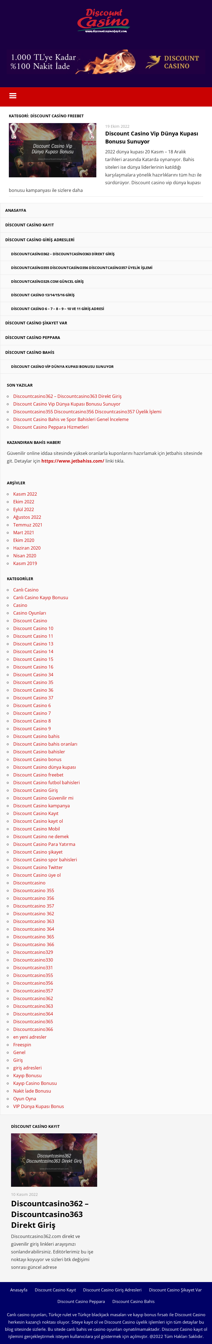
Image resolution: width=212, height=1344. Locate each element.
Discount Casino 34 (33, 675)
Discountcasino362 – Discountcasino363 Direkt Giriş (63, 253)
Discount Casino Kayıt (29, 224)
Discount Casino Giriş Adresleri (40, 239)
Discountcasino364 (33, 1014)
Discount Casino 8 (32, 721)
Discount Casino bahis (36, 736)
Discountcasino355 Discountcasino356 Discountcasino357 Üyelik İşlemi (81, 267)
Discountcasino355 (33, 975)
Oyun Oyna (24, 1099)
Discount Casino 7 (32, 713)
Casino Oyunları (29, 613)
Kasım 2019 (25, 563)
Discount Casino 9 (32, 729)
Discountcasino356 (33, 983)
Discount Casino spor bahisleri (45, 860)
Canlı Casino (26, 590)
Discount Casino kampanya (41, 806)
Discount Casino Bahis (29, 352)
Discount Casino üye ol (37, 875)
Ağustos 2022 (27, 517)
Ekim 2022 (23, 502)
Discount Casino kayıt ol (38, 821)
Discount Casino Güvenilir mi (43, 798)
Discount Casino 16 (33, 667)
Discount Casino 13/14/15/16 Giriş (43, 294)
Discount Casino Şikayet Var (36, 322)
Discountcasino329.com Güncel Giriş (47, 281)
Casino (20, 605)
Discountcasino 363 (33, 921)
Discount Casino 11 (33, 636)
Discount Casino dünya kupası (44, 767)
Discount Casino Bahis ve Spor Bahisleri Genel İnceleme (71, 419)
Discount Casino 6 (32, 705)
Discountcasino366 (33, 1029)
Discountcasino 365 (33, 937)
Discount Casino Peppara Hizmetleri (51, 427)
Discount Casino (30, 621)
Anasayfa (15, 210)
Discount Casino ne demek (41, 836)
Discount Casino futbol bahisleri (46, 783)
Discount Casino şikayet (38, 852)
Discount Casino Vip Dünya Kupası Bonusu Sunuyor (62, 366)
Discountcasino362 (33, 998)
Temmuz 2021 (28, 525)
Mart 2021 (23, 533)
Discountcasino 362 (33, 914)
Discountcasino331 (33, 968)
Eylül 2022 (23, 509)
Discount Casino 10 (33, 628)
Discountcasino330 (33, 960)
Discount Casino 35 (33, 682)
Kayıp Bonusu (27, 1076)
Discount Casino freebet (38, 775)
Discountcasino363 (33, 1006)
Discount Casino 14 (33, 651)
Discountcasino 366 (33, 944)
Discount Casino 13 (33, 644)
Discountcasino (29, 883)
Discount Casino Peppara (32, 337)
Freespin (22, 1045)
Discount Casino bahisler (39, 752)
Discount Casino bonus (37, 759)
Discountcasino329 (33, 952)
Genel (19, 1052)
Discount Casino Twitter (38, 867)
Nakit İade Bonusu (32, 1091)
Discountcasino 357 (33, 906)
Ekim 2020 (23, 540)
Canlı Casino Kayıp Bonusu (40, 597)
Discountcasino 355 (33, 890)
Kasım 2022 (25, 494)
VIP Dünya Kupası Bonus (38, 1106)
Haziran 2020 (27, 548)
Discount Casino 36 (33, 690)
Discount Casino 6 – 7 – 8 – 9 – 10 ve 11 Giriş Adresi (57, 308)
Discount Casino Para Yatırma (44, 844)
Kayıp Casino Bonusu (35, 1083)
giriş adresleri (27, 1068)
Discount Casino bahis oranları (45, 744)
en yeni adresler (30, 1037)
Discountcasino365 (33, 1022)
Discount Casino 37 (33, 698)
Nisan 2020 (24, 556)
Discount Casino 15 (33, 659)
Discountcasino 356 (33, 898)
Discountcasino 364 (33, 929)
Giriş (18, 1060)
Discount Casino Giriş (35, 790)
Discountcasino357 (33, 991)
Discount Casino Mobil (36, 829)
